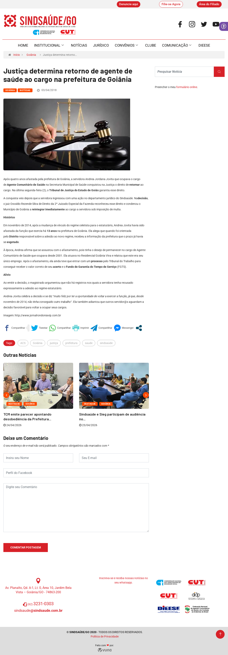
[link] (128, 4)
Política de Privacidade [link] (105, 636)
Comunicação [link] (176, 45)
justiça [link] (54, 343)
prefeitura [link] (71, 343)
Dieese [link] (204, 45)
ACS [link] (23, 343)
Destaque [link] (14, 404)
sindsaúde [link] (106, 343)
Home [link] (23, 45)
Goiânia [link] (31, 54)
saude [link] (88, 343)
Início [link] (16, 54)
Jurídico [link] (101, 45)
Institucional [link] (49, 45)
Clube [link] (150, 45)
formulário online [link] (186, 87)
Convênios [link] (126, 45)
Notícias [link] (79, 45)
